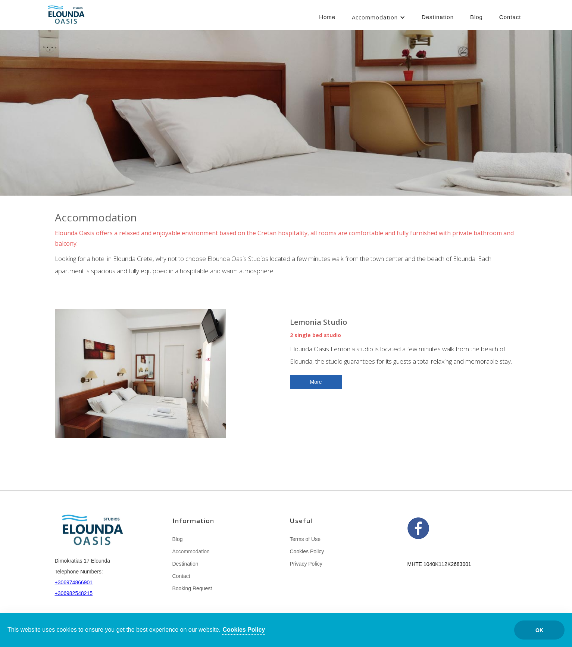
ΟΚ (539, 630)
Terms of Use (305, 539)
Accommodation (375, 17)
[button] (378, 17)
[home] (66, 16)
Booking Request (192, 588)
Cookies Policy (307, 551)
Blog (476, 17)
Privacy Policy (306, 564)
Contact (510, 17)
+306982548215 (74, 593)
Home (327, 17)
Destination (438, 17)
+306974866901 (74, 582)
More (316, 382)
